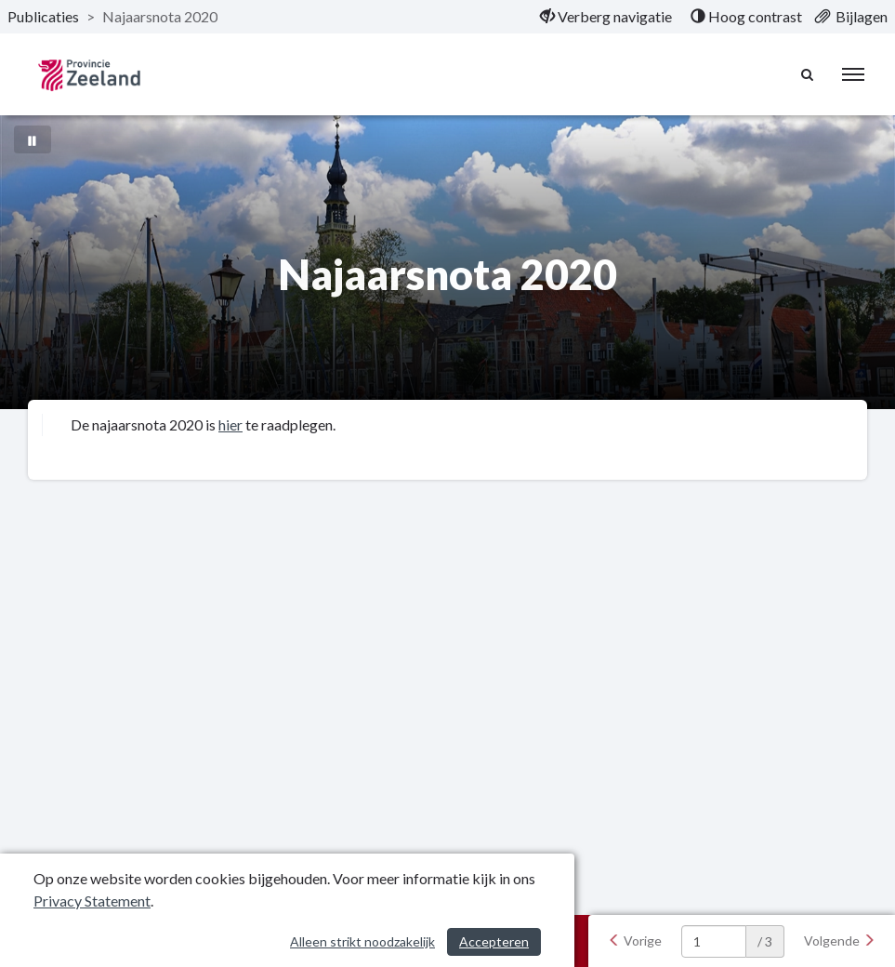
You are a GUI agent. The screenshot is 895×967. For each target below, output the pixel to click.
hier (230, 424)
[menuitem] (606, 17)
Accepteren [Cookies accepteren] (494, 941)
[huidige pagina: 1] (713, 941)
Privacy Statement (92, 900)
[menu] (853, 74)
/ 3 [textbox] (764, 941)
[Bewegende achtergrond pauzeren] (32, 139)
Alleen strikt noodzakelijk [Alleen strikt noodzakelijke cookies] (362, 941)
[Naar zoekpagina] (807, 74)
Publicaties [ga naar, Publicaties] (43, 16)
